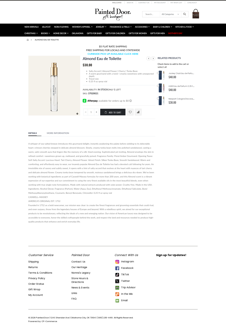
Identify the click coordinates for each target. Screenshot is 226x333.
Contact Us (143, 3)
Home (28, 39)
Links (74, 295)
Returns (33, 269)
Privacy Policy (36, 280)
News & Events (80, 289)
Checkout (192, 3)
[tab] (34, 134)
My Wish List (176, 3)
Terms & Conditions (40, 274)
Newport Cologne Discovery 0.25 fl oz (186, 98)
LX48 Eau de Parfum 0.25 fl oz (182, 86)
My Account (160, 3)
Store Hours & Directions (79, 282)
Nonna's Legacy (80, 274)
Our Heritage (79, 269)
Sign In (130, 3)
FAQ (74, 300)
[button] (77, 113)
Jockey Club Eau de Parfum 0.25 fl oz (186, 73)
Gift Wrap (34, 291)
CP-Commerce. (50, 323)
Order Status (36, 285)
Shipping (33, 263)
